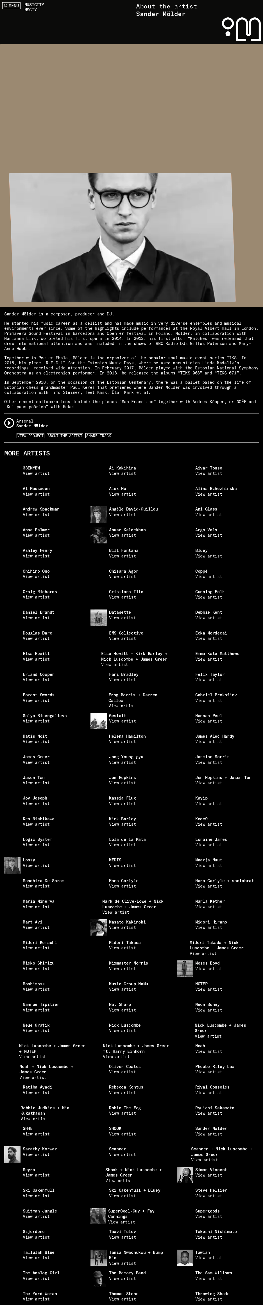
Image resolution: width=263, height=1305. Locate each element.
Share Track (98, 436)
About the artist (64, 436)
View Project (30, 436)
